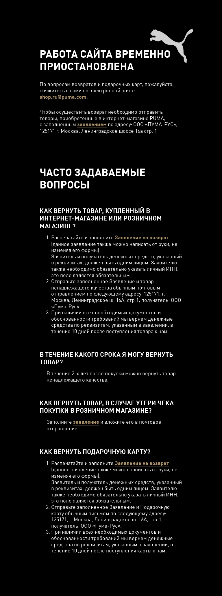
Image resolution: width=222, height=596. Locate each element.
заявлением (92, 124)
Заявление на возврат (142, 237)
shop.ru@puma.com (63, 97)
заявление (86, 422)
